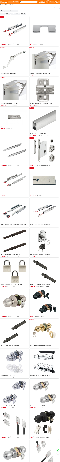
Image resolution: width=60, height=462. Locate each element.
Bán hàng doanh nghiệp (5, 245)
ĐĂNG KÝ (56, 245)
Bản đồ (10, 263)
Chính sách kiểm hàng (34, 248)
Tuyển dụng (3, 244)
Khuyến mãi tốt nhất (15, 13)
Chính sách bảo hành (33, 245)
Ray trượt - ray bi (18, 8)
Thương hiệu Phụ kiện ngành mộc (12, 10)
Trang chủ (2, 4)
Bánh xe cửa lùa (49, 8)
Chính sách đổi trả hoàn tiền (35, 246)
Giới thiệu (2, 242)
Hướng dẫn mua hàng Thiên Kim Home (37, 243)
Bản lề (2, 8)
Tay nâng (17, 205)
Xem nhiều (23, 13)
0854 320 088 (32, 260)
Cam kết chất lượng (4, 246)
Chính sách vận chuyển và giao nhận (36, 244)
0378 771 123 (14, 271)
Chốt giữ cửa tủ (18, 200)
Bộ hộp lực (17, 206)
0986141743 (23, 242)
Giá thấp (8, 13)
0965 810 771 (32, 258)
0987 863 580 (51, 258)
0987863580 (22, 243)
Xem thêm (24, 215)
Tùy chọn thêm (18, 209)
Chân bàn (57, 8)
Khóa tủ (16, 202)
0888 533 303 (13, 260)
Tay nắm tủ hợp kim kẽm (28, 8)
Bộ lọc (2, 10)
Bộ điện (16, 208)
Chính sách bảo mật (33, 247)
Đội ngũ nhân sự (4, 247)
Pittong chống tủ (9, 8)
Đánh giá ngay (24, 233)
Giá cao (2, 13)
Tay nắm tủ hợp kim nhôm (40, 8)
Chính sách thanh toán (34, 242)
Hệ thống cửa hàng (4, 243)
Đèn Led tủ (17, 203)
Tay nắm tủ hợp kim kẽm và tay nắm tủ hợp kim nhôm (25, 196)
